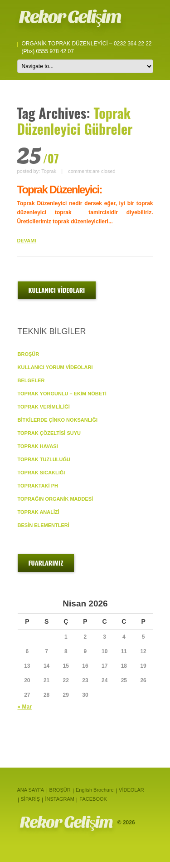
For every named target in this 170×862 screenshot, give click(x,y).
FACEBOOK (93, 799)
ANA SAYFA (30, 790)
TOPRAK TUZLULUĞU (44, 459)
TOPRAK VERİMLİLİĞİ (44, 406)
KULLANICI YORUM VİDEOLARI (55, 367)
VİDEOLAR (131, 790)
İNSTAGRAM (59, 799)
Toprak (48, 171)
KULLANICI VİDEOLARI (57, 290)
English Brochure (95, 790)
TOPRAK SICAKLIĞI (41, 472)
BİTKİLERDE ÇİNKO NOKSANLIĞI (58, 420)
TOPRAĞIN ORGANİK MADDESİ (55, 499)
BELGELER (31, 380)
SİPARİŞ (30, 799)
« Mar (25, 707)
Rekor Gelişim (70, 16)
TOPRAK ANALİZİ (38, 512)
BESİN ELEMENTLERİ (43, 525)
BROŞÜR (28, 354)
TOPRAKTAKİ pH (38, 485)
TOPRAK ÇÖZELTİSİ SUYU (49, 433)
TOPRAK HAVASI (38, 446)
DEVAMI (26, 240)
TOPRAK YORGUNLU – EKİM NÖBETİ (62, 393)
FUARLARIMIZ (46, 562)
